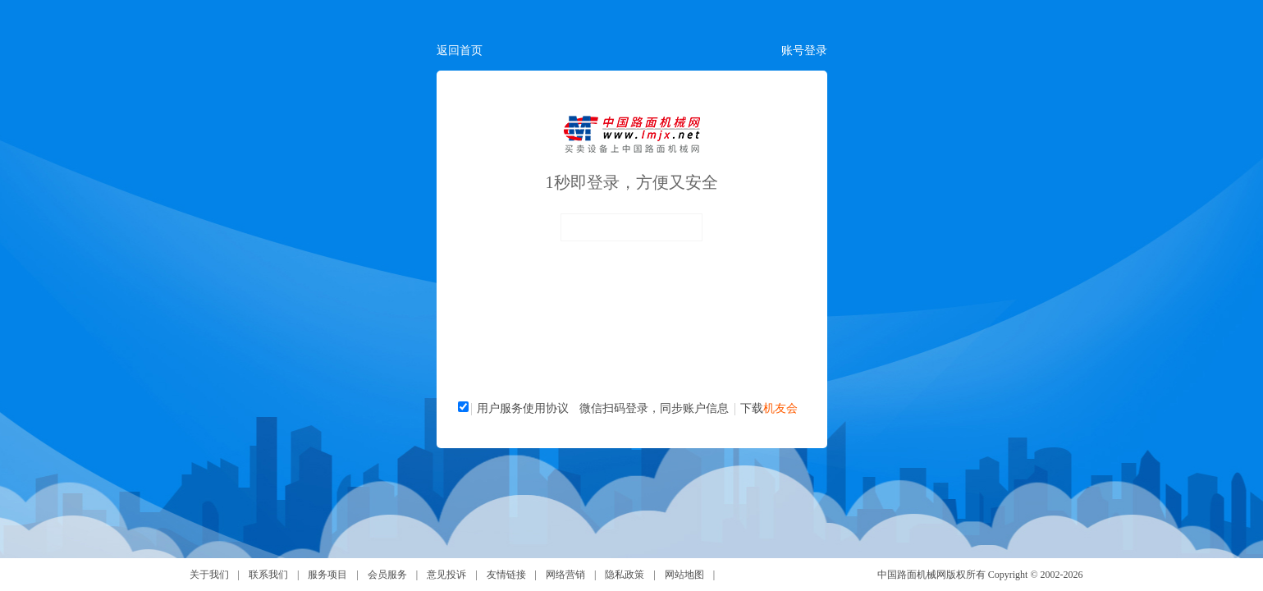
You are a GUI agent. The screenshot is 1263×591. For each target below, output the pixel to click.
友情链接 (506, 574)
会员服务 (387, 574)
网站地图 (684, 574)
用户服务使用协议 (523, 408)
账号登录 (804, 50)
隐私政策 (624, 574)
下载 (769, 408)
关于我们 (209, 574)
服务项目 (327, 574)
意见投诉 (446, 574)
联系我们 (268, 574)
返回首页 (460, 50)
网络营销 (565, 574)
